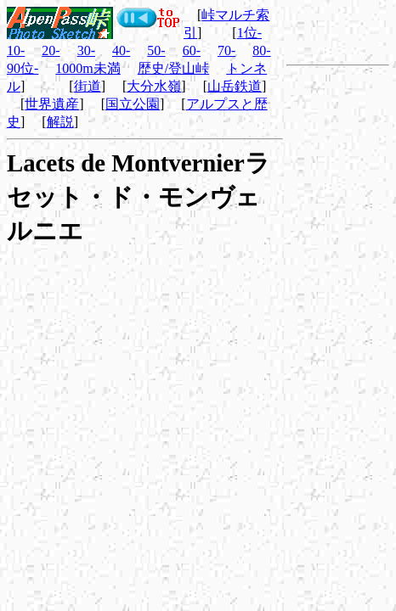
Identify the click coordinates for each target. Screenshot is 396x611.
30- (86, 50)
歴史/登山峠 (173, 68)
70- (226, 50)
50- (156, 50)
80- (261, 50)
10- (16, 50)
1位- (249, 32)
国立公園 (132, 104)
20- (50, 50)
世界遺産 (52, 104)
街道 (87, 86)
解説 (60, 122)
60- (192, 50)
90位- (22, 68)
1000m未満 (87, 68)
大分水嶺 (154, 86)
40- (121, 50)
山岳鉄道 (234, 86)
